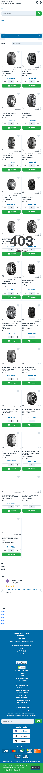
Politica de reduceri (22, 705)
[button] (2, 590)
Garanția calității (22, 693)
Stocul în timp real (22, 683)
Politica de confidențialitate (22, 700)
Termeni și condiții (22, 697)
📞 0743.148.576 (6, 3)
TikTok (20, 741)
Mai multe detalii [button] (14, 770)
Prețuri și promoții (22, 685)
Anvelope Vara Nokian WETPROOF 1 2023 (21, 589)
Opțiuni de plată (22, 688)
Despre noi (22, 695)
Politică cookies (22, 702)
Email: (21, 644)
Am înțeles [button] (35, 768)
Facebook (21, 731)
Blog (22, 675)
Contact (22, 673)
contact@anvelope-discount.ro (21, 645)
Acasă (2, 20)
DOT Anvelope (22, 680)
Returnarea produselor (22, 690)
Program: (21, 648)
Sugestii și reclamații (22, 707)
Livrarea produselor (22, 678)
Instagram (21, 736)
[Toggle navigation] (2, 8)
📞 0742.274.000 (16, 3)
